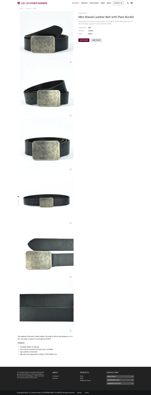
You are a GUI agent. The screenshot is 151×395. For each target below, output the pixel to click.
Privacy (79, 392)
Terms (87, 392)
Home (21, 8)
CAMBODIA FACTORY (120, 383)
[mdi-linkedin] (121, 392)
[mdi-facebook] (125, 392)
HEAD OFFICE (120, 376)
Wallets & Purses (85, 380)
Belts (35, 8)
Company (56, 376)
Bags (81, 376)
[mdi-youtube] (129, 392)
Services (55, 378)
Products (28, 8)
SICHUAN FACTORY (120, 380)
